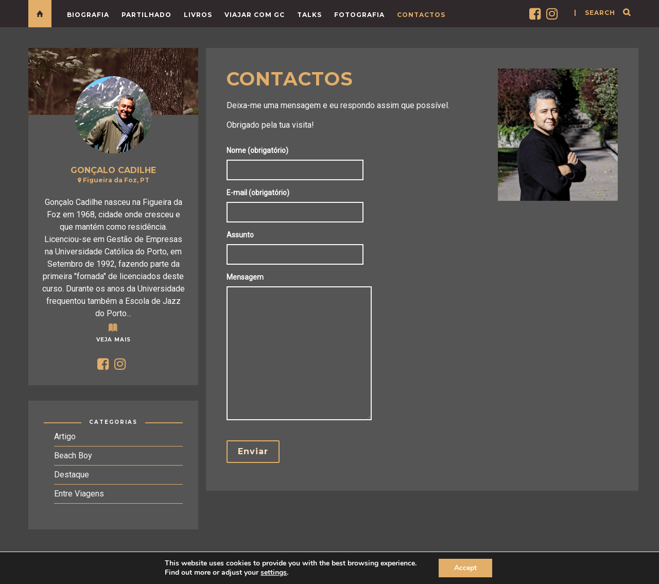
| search (594, 12)
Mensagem (302, 347)
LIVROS (198, 15)
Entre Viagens (79, 494)
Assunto (298, 244)
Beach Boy (73, 455)
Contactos (421, 15)
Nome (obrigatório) (298, 160)
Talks (309, 15)
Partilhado (146, 15)
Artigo (65, 436)
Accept (465, 568)
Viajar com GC (254, 15)
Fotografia (359, 15)
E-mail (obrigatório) (298, 202)
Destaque (71, 474)
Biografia (88, 15)
